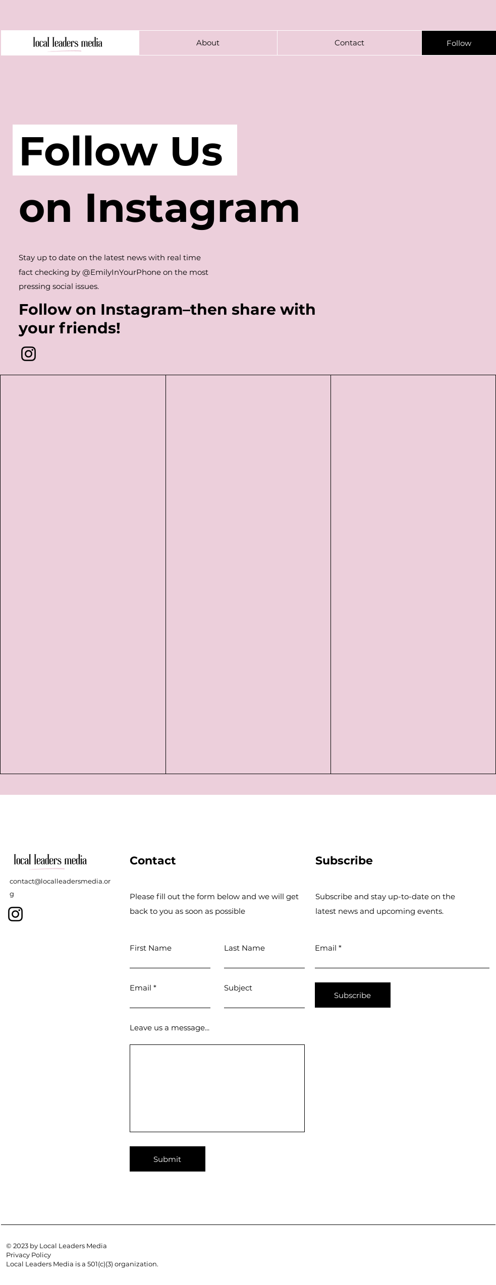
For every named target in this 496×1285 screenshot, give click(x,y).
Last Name (244, 948)
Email (140, 987)
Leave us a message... (169, 1027)
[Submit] (167, 1159)
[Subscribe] (353, 995)
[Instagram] (28, 354)
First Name (151, 948)
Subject (238, 987)
